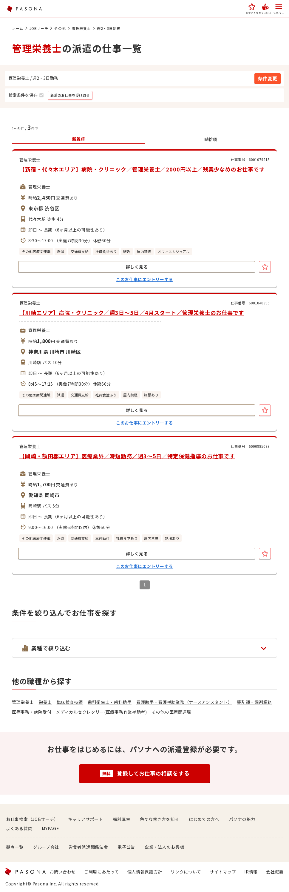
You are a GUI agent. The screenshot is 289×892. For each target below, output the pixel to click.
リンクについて (186, 872)
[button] (252, 9)
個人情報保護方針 (145, 872)
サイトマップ (223, 872)
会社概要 (275, 872)
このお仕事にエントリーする (144, 279)
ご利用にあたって (101, 872)
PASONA (24, 9)
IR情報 (251, 872)
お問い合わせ (63, 872)
